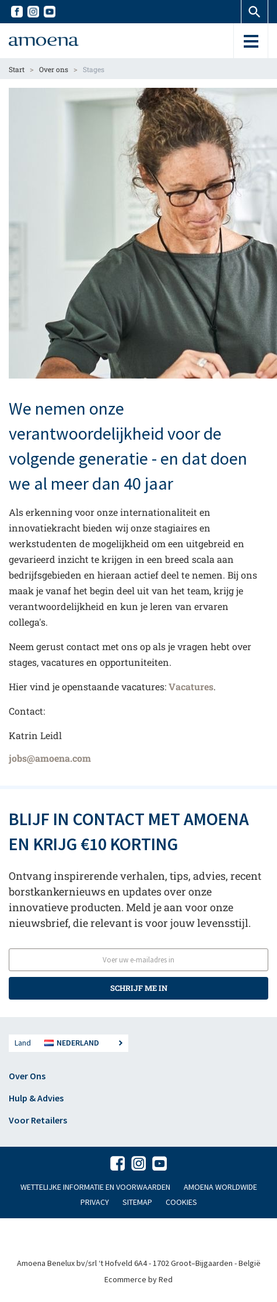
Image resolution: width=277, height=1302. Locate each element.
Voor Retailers (38, 1120)
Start (16, 69)
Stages (93, 69)
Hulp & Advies (36, 1098)
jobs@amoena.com (50, 758)
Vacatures (191, 686)
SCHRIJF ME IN (138, 988)
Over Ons (27, 1076)
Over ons (53, 69)
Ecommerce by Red (138, 1279)
